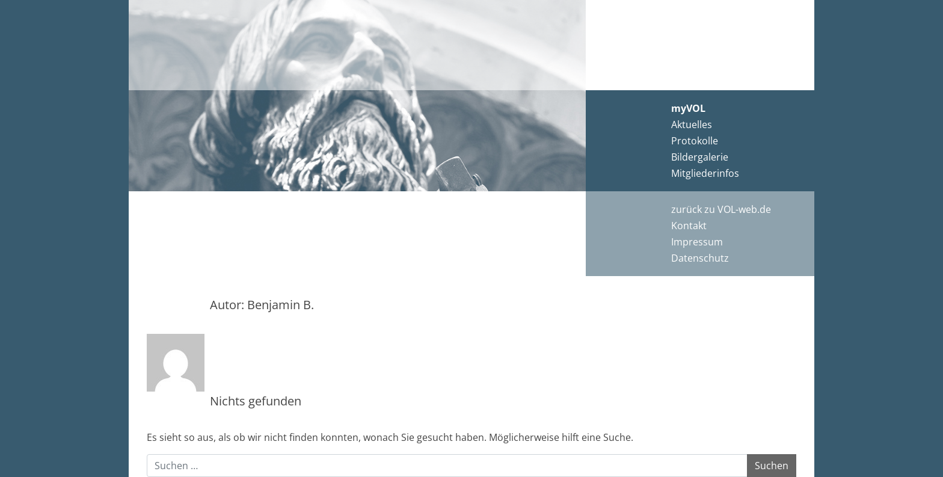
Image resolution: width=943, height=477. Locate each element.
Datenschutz (700, 258)
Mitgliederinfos (705, 173)
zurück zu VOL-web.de (721, 209)
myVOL (688, 108)
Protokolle (694, 140)
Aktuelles (691, 124)
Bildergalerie (699, 157)
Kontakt (689, 225)
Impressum (697, 241)
